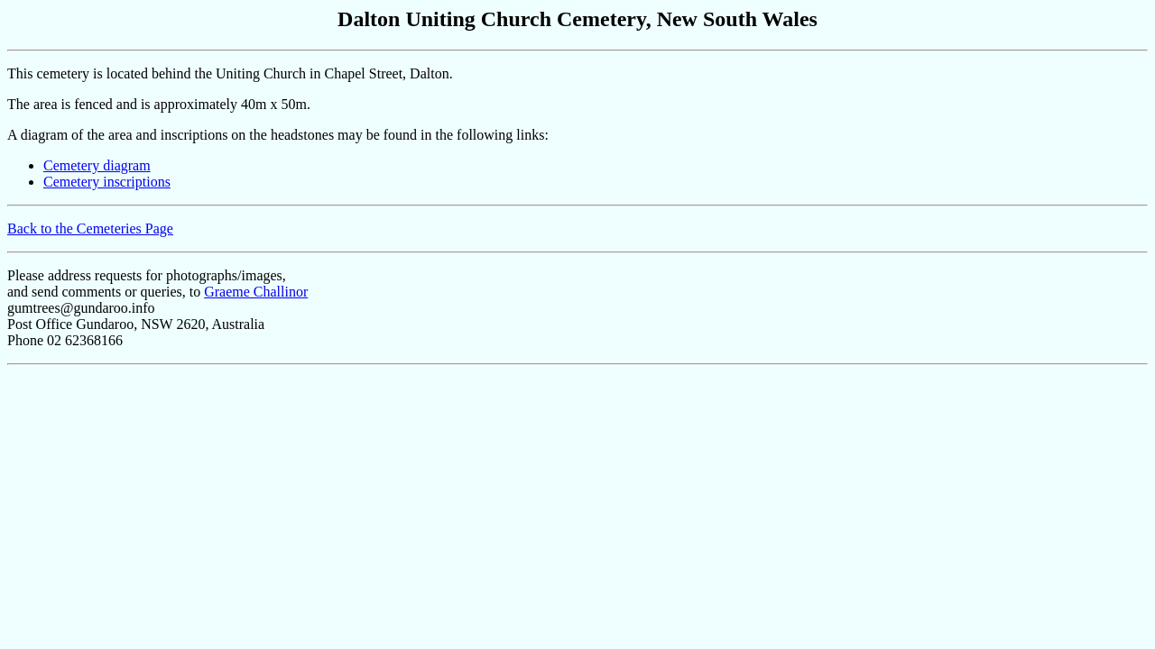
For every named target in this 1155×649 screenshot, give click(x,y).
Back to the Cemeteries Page (90, 228)
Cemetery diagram (97, 165)
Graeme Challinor (256, 291)
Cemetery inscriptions (107, 181)
